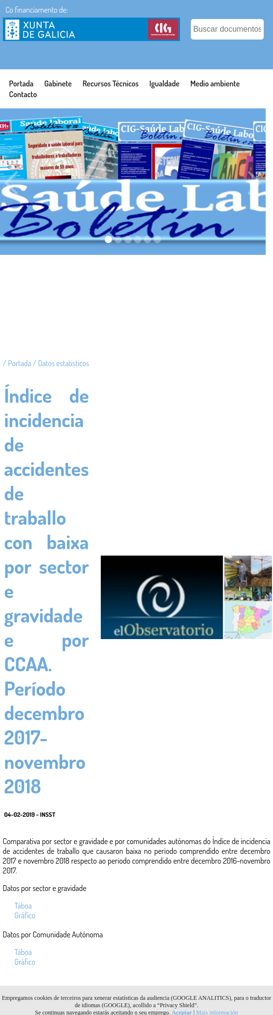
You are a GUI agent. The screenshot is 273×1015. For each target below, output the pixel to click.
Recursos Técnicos (111, 83)
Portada (21, 83)
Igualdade (164, 83)
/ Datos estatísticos (61, 363)
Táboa (23, 906)
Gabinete (57, 83)
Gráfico (25, 915)
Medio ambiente (215, 83)
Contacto (23, 94)
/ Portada (18, 363)
